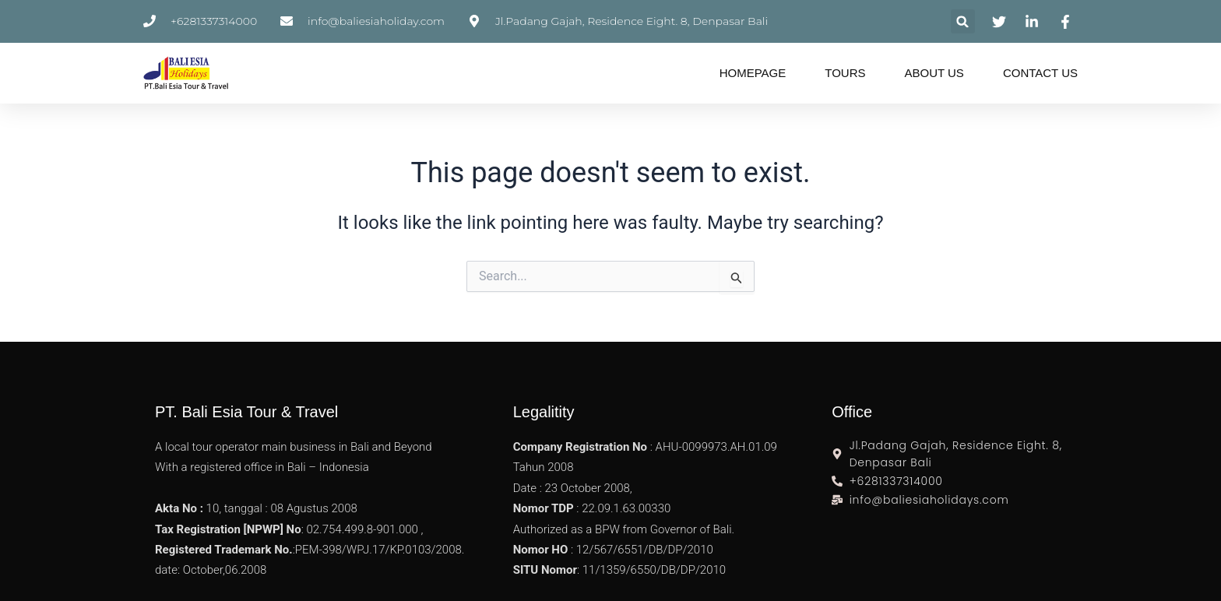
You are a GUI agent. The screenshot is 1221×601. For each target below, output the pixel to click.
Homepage (753, 72)
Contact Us (1040, 72)
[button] (963, 21)
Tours (845, 72)
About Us (933, 72)
